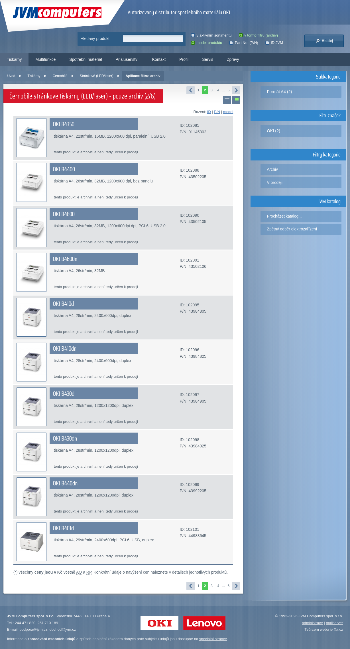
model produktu (206, 43)
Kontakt (159, 59)
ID (209, 112)
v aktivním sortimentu (211, 35)
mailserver (334, 623)
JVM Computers (57, 12)
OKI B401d (63, 528)
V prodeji (275, 182)
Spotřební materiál (85, 59)
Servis (207, 59)
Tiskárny (14, 59)
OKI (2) (273, 130)
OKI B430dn (65, 438)
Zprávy (233, 59)
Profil (183, 59)
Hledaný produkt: (95, 38)
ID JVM (274, 43)
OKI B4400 (64, 169)
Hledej (324, 41)
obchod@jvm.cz (63, 629)
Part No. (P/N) (243, 43)
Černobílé (60, 76)
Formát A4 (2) (279, 91)
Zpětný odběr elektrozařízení (292, 229)
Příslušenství (127, 59)
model (228, 112)
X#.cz (338, 629)
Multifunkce (45, 59)
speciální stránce (213, 639)
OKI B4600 (64, 214)
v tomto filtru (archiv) (258, 35)
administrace (312, 623)
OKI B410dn (64, 348)
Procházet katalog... (284, 216)
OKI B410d (63, 303)
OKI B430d (63, 393)
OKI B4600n (65, 259)
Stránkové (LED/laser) (96, 76)
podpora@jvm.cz (34, 629)
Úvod (11, 76)
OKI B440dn (65, 483)
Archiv (272, 169)
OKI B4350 (63, 124)
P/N (217, 112)
